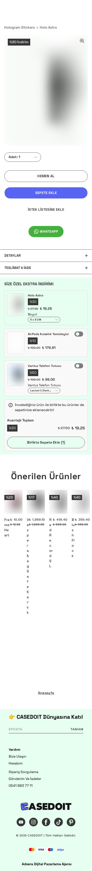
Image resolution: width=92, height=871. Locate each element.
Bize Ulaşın (17, 756)
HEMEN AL (45, 176)
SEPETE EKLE (46, 193)
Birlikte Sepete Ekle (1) (46, 442)
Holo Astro (48, 27)
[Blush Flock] (81, 502)
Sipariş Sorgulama (23, 772)
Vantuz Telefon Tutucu (44, 366)
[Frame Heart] (13, 502)
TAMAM (76, 729)
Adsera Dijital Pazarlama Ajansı (46, 864)
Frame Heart (7, 527)
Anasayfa (46, 693)
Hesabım (16, 763)
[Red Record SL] (58, 502)
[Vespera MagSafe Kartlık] (36, 502)
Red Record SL (51, 542)
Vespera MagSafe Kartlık (28, 566)
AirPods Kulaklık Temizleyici (48, 334)
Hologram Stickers (19, 27)
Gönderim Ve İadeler (25, 778)
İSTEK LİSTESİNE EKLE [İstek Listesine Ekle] (46, 209)
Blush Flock (73, 537)
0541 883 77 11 (21, 785)
